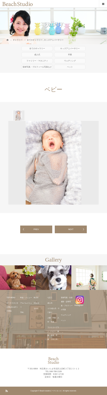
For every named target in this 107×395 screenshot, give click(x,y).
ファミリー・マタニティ (37, 61)
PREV (36, 229)
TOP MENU (11, 298)
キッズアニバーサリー (70, 48)
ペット (70, 67)
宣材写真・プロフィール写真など (37, 67)
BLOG (36, 298)
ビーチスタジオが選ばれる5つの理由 (12, 307)
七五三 (49, 298)
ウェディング (70, 61)
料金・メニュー (26, 298)
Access (36, 303)
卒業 (70, 54)
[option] (18, 115)
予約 (22, 312)
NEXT (70, 229)
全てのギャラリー (37, 48)
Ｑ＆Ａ (36, 308)
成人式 (37, 54)
